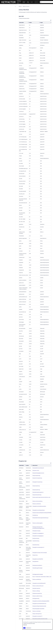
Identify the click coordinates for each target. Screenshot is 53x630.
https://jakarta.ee (35, 561)
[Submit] (41, 2)
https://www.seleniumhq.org (37, 595)
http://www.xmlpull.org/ (36, 611)
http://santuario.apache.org (37, 593)
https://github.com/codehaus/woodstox (39, 506)
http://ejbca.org (35, 515)
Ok (24, 627)
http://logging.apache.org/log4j (38, 574)
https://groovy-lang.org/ (36, 530)
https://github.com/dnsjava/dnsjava (39, 510)
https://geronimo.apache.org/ (37, 481)
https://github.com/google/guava (38, 533)
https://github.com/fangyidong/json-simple (40, 618)
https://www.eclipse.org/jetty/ (38, 522)
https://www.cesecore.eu (37, 503)
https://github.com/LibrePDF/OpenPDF (39, 583)
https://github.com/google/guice (38, 535)
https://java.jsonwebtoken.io (37, 565)
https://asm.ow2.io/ (36, 470)
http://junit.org (35, 555)
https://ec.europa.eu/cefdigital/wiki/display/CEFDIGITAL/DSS (43, 512)
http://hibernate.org (36, 540)
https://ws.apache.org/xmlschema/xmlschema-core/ (41, 497)
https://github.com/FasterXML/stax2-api (39, 603)
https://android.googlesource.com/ (38, 472)
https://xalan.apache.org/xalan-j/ (38, 492)
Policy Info (25, 624)
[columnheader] (24, 22)
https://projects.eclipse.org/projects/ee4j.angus (40, 517)
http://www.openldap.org (37, 579)
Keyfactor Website (24, 2)
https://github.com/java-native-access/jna (40, 552)
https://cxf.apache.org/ (36, 475)
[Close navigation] (15, 6)
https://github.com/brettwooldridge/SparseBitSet (41, 600)
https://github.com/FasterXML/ (38, 558)
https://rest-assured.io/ (36, 588)
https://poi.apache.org (36, 489)
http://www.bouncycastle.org (37, 501)
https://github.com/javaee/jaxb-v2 (38, 547)
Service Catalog (28, 2)
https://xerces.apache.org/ (37, 494)
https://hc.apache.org (36, 485)
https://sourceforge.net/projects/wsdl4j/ (39, 606)
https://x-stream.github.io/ (37, 613)
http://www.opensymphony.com (38, 585)
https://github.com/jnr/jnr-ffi (37, 616)
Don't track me (29, 627)
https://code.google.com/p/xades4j (38, 608)
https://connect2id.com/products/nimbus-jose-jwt (43, 576)
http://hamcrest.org (36, 538)
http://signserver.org (36, 598)
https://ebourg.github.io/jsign (37, 567)
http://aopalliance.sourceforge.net (38, 467)
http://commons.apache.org (37, 477)
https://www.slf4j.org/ (36, 590)
